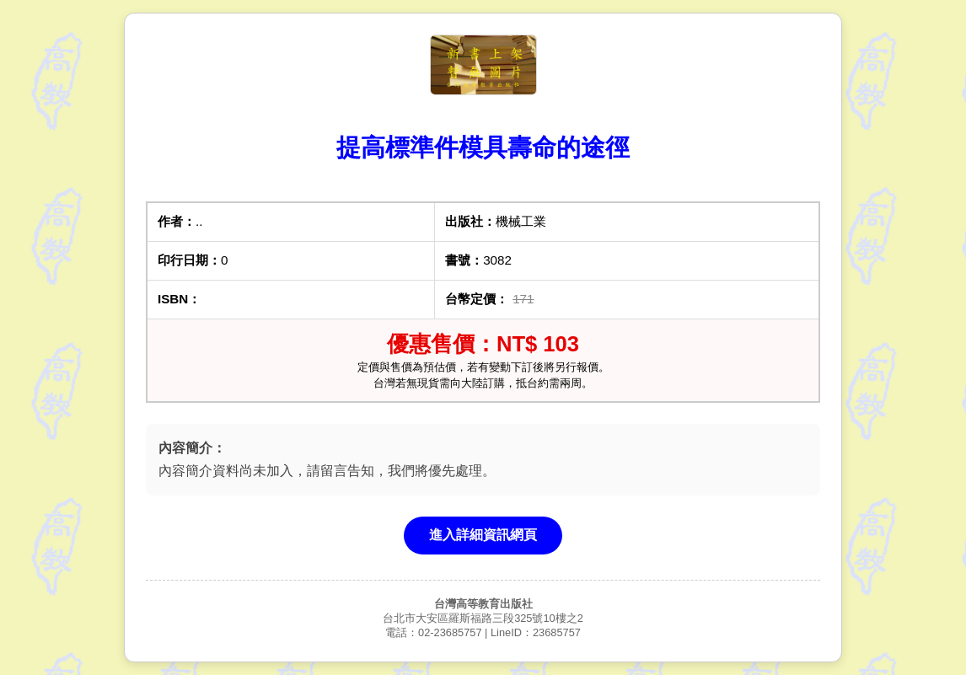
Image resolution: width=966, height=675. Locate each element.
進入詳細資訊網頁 (483, 535)
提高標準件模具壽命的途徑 (483, 147)
